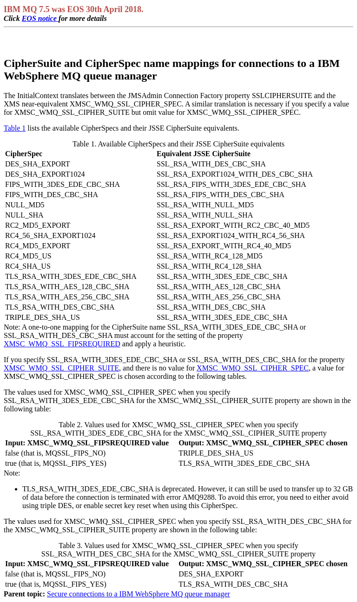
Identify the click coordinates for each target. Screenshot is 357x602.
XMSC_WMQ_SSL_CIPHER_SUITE (61, 368)
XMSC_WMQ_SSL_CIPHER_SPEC (253, 368)
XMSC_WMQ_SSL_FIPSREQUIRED (62, 344)
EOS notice (40, 18)
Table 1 (15, 128)
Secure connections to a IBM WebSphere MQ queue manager (138, 594)
